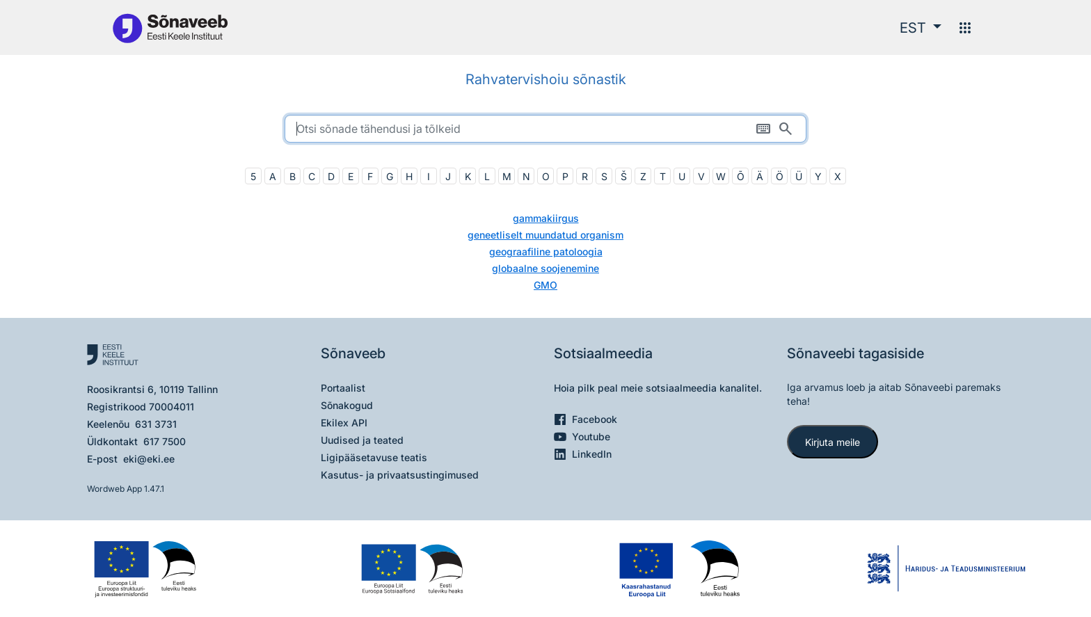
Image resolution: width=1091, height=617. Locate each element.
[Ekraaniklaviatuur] (763, 128)
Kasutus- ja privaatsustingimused (400, 475)
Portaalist (343, 388)
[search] (545, 129)
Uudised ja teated (362, 440)
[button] (920, 27)
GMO (545, 285)
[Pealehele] (169, 27)
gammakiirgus (546, 218)
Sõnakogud (347, 405)
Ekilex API (344, 422)
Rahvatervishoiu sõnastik (545, 79)
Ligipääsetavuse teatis (374, 457)
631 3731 (156, 424)
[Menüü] (965, 27)
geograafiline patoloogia (546, 251)
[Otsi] (785, 128)
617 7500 (164, 441)
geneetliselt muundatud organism (545, 235)
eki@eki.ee (149, 459)
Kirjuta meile (832, 442)
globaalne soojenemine (545, 268)
